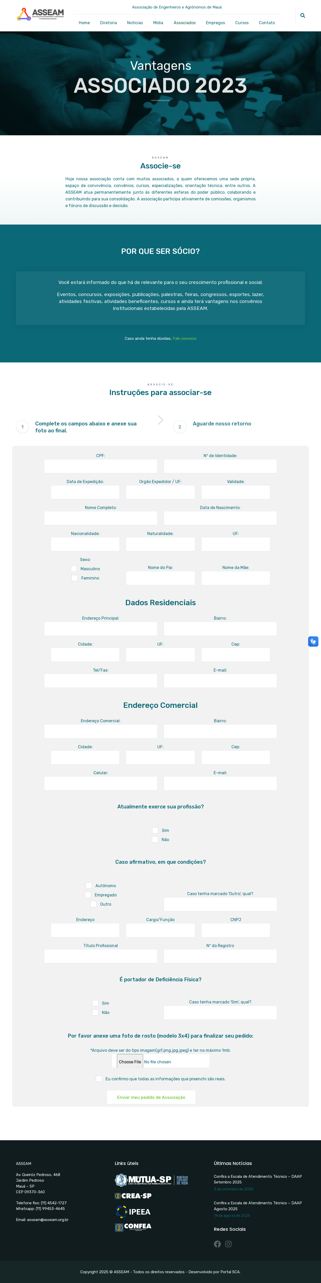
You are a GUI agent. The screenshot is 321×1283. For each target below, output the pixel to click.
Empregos (215, 22)
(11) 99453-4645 (50, 1208)
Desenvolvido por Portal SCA (214, 1272)
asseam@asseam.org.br (47, 1219)
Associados (185, 22)
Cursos (242, 22)
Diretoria (108, 22)
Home (84, 22)
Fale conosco (184, 338)
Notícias (135, 22)
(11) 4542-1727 (54, 1203)
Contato (267, 22)
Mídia (158, 22)
